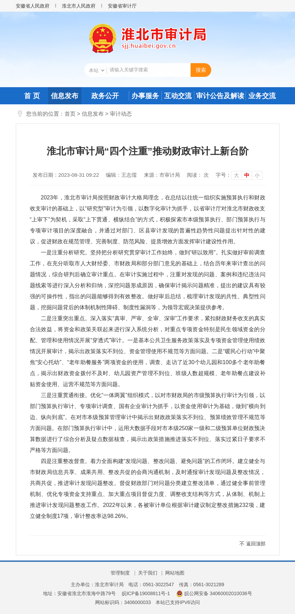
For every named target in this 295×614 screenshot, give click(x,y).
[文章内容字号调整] (239, 175)
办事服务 (145, 96)
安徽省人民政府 (32, 6)
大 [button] (236, 175)
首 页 (32, 96)
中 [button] (246, 175)
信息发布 (64, 96)
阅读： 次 (198, 175)
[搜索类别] (96, 70)
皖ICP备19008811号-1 (146, 593)
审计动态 (121, 114)
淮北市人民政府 (78, 6)
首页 (70, 114)
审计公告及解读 (220, 96)
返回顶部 (255, 543)
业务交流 (262, 96)
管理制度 (120, 573)
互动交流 (178, 96)
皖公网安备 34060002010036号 (214, 593)
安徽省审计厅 (122, 6)
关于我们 (147, 573)
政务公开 (105, 96)
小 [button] (257, 175)
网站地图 (174, 573)
